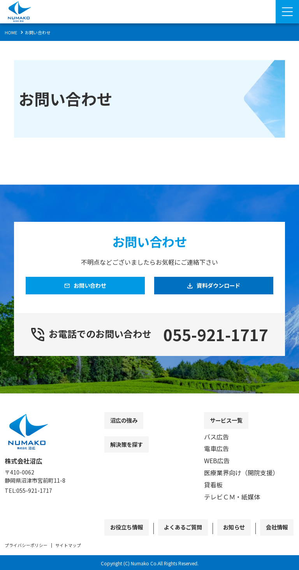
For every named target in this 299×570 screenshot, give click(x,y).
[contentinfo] (149, 488)
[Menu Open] (287, 11)
